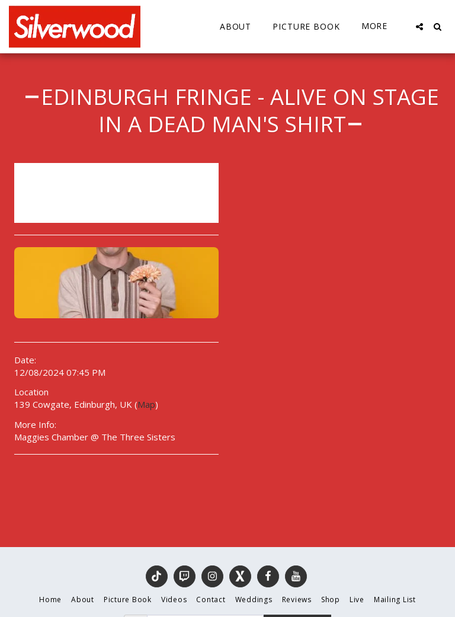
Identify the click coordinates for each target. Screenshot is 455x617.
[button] (419, 27)
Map (146, 404)
